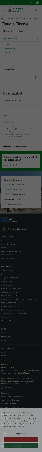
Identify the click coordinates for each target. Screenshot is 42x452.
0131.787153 (11, 126)
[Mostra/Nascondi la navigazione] (4, 9)
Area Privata (6, 433)
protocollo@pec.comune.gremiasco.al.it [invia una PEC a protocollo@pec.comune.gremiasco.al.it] (17, 134)
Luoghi (3, 352)
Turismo (4, 317)
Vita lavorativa (6, 320)
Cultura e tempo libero (9, 292)
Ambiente (5, 274)
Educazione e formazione (10, 295)
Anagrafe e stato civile (9, 277)
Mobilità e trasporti (8, 306)
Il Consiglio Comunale (13, 100)
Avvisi (3, 340)
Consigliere (10, 77)
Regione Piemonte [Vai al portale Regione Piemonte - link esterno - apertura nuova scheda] (8, 3)
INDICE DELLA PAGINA (21, 38)
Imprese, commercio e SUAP (11, 302)
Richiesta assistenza (8, 403)
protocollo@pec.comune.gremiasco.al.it (19, 381)
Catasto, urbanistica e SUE (11, 288)
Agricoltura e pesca (8, 270)
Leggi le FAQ (6, 393)
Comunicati (5, 336)
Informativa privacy (8, 410)
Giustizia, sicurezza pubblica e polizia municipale (18, 299)
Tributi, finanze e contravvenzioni (13, 313)
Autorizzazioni (6, 285)
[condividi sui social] (6, 31)
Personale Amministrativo (11, 251)
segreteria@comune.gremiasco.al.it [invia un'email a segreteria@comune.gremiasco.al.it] (18, 129)
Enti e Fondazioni (7, 254)
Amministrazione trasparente (12, 407)
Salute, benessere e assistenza (12, 309)
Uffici (3, 240)
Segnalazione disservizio (10, 400)
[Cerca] (36, 10)
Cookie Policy (6, 414)
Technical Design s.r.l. (16, 446)
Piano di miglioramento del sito (12, 425)
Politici (3, 247)
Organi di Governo (8, 244)
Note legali (5, 418)
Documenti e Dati (7, 258)
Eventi (3, 355)
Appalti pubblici (7, 281)
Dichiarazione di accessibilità (11, 421)
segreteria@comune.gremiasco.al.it (19, 378)
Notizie (3, 332)
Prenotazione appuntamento (12, 396)
